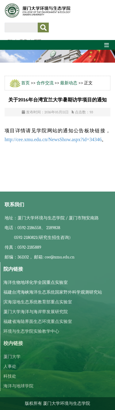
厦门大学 (12, 356)
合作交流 (45, 83)
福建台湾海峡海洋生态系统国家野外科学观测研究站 (52, 292)
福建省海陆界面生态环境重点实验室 (37, 321)
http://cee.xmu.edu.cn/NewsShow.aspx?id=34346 (53, 139)
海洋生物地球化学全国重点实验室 (35, 282)
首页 (25, 83)
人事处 (9, 366)
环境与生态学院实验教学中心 (31, 331)
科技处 (9, 376)
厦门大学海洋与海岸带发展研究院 (35, 311)
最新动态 (68, 83)
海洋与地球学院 (18, 386)
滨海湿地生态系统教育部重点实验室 (37, 302)
